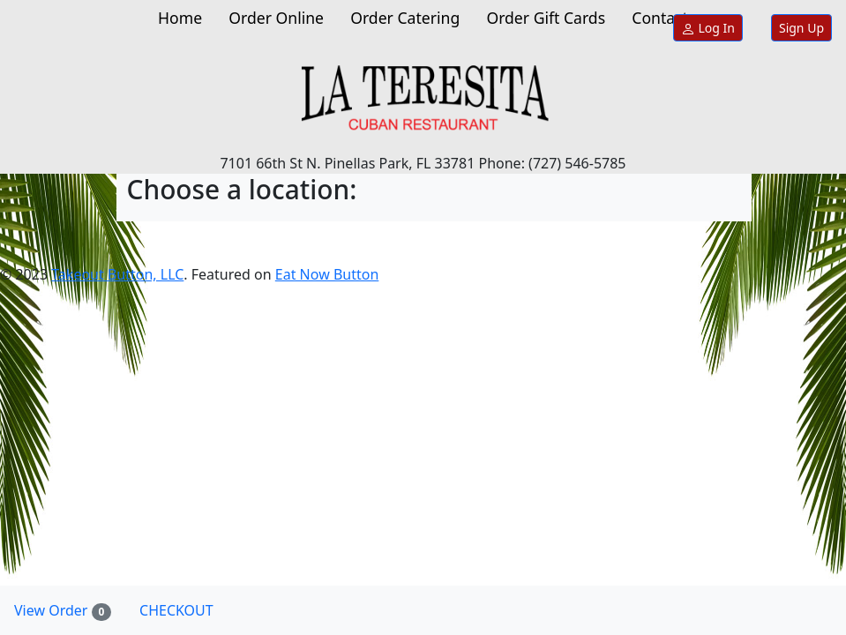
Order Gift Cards (545, 17)
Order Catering (405, 17)
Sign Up (801, 27)
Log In (708, 27)
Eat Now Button (326, 274)
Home (180, 17)
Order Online (276, 17)
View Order (69, 611)
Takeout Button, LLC (117, 274)
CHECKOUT (176, 610)
